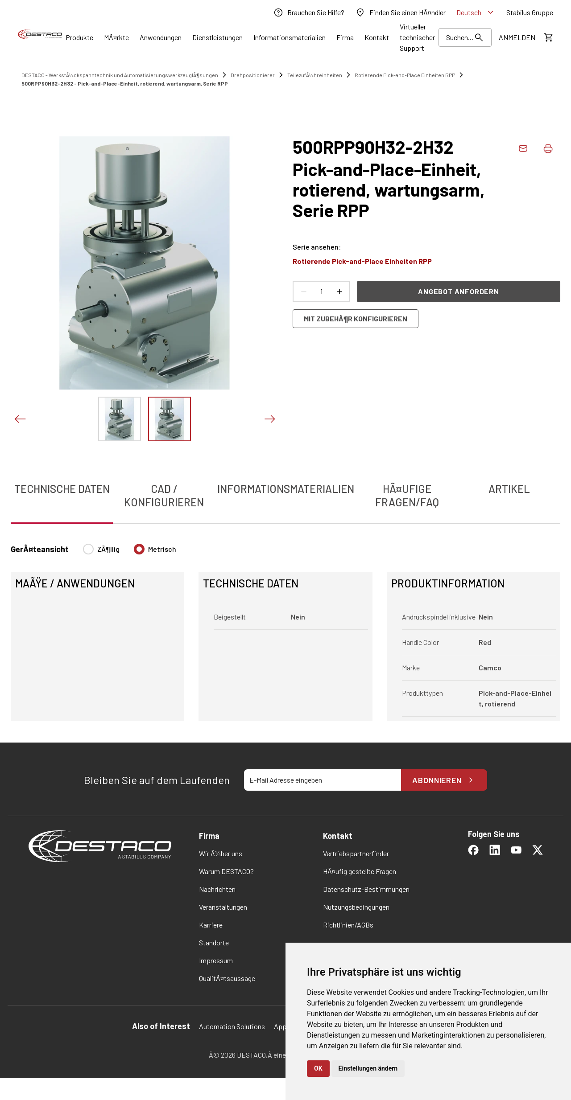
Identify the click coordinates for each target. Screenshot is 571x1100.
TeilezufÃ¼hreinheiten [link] (314, 75)
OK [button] (318, 1068)
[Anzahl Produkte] (321, 291)
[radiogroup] (129, 553)
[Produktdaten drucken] (547, 148)
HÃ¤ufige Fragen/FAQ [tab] (407, 495)
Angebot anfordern (458, 291)
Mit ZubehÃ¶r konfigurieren (355, 318)
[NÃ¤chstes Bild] (269, 419)
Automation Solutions (232, 1026)
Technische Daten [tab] (62, 488)
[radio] (88, 549)
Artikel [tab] (509, 488)
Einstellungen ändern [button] (368, 1068)
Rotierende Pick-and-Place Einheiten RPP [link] (405, 75)
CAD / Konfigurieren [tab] (164, 495)
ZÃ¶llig (108, 549)
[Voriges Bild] (20, 419)
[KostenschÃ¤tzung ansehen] (547, 37)
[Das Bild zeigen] (119, 419)
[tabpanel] (285, 627)
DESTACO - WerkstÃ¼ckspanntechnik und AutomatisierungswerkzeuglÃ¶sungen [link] (119, 75)
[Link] (79, 37)
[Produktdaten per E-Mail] (522, 148)
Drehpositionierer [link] (253, 75)
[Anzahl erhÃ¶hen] (339, 291)
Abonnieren (444, 780)
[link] (308, 12)
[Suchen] (465, 37)
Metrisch (162, 549)
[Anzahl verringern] (303, 291)
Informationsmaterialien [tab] (285, 488)
